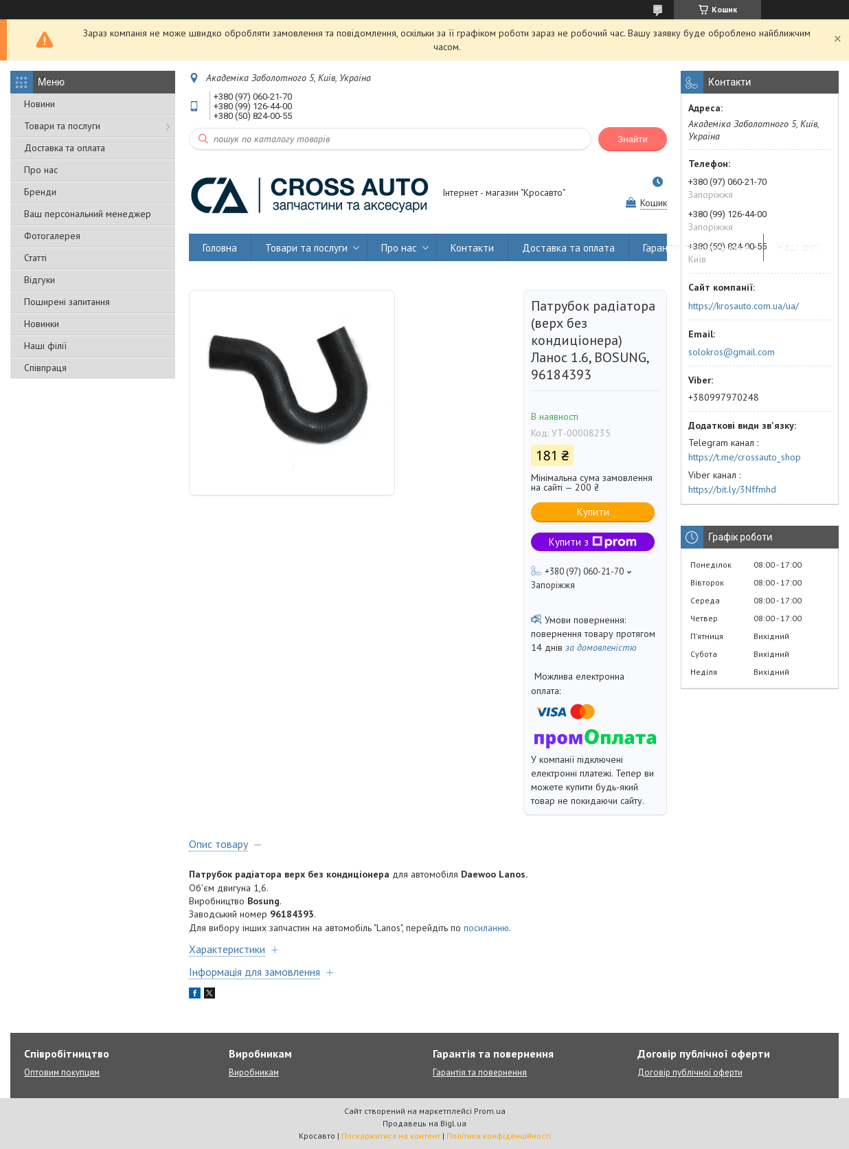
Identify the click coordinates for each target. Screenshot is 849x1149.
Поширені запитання (67, 301)
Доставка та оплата (64, 148)
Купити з (593, 541)
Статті (35, 258)
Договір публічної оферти (690, 1072)
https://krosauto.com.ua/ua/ (743, 306)
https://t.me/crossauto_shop (744, 457)
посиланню (486, 928)
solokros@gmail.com (731, 352)
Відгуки (39, 280)
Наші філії (45, 345)
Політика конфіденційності (498, 1135)
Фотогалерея (52, 236)
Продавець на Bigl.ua (424, 1123)
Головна (220, 248)
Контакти (472, 248)
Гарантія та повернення (696, 248)
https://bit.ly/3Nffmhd (732, 489)
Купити (593, 511)
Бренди (40, 192)
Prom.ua (490, 1111)
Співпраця (45, 367)
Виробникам (254, 1072)
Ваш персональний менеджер (87, 214)
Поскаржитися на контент (390, 1135)
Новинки (41, 323)
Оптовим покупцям (62, 1072)
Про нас (41, 170)
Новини (39, 104)
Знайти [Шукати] (633, 139)
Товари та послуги (62, 126)
